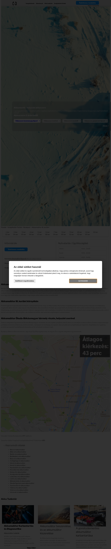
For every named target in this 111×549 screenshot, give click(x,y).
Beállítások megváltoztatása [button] (26, 281)
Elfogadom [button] (82, 281)
